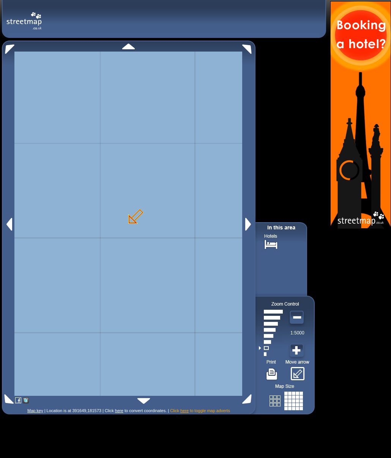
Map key (35, 410)
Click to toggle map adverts (200, 410)
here (119, 410)
